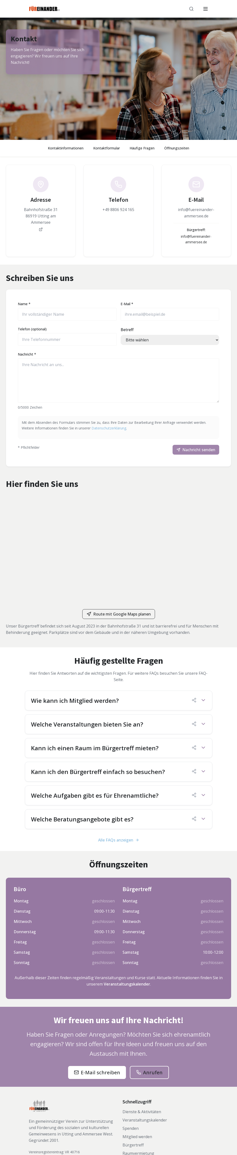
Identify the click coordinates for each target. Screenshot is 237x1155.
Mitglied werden (137, 1136)
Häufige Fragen (142, 148)
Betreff (127, 329)
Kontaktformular (106, 148)
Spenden (131, 1128)
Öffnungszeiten (176, 148)
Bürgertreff (133, 1145)
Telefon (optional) (32, 329)
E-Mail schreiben (100, 1072)
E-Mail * (127, 304)
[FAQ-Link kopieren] (194, 700)
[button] (118, 700)
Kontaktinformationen (65, 148)
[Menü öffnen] (205, 9)
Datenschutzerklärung (109, 428)
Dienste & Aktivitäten (142, 1111)
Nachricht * (27, 354)
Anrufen (153, 1072)
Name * (24, 304)
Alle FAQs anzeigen (118, 840)
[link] (41, 204)
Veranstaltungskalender (127, 984)
